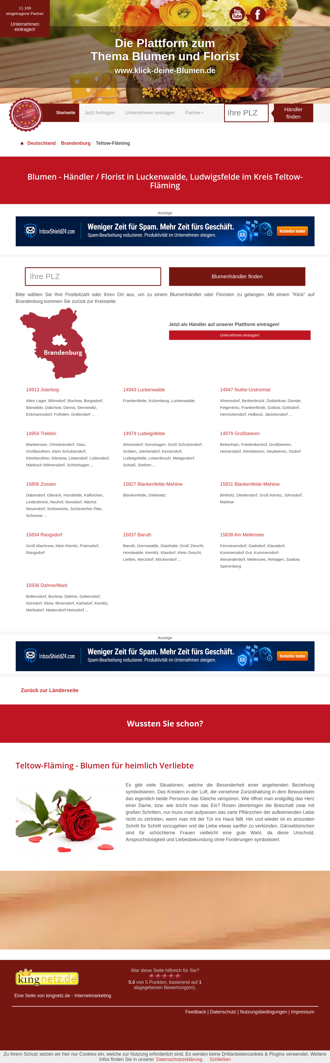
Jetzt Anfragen (99, 112)
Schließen (220, 1059)
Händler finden (293, 113)
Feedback (195, 1011)
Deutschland (38, 143)
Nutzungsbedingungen (263, 1011)
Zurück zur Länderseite (50, 690)
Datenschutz (223, 1011)
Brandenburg (76, 143)
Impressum (302, 1011)
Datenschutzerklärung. (179, 1059)
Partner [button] (194, 112)
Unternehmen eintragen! (239, 335)
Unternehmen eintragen (150, 112)
